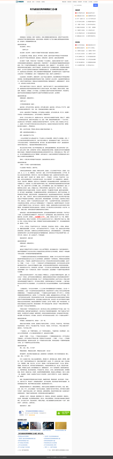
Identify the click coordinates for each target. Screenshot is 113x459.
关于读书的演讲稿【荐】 (50, 445)
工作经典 (38, 1)
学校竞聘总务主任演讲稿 (50, 442)
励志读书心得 (91, 13)
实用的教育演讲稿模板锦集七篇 (52, 438)
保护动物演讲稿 (25, 450)
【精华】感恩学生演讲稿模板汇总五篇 (60, 450)
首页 (33, 1)
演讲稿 (43, 1)
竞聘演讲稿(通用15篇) (49, 440)
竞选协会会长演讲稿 (23, 436)
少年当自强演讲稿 (22, 445)
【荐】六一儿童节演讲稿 (50, 447)
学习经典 (85, 1)
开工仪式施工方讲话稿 (24, 447)
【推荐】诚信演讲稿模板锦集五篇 (26, 438)
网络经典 (64, 1)
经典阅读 (75, 1)
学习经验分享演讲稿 (23, 442)
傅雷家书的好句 (92, 21)
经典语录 (69, 1)
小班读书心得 (91, 30)
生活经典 (96, 1)
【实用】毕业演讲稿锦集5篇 (51, 436)
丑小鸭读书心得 (81, 33)
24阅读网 (54, 457)
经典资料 (80, 1)
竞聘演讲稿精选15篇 (23, 440)
